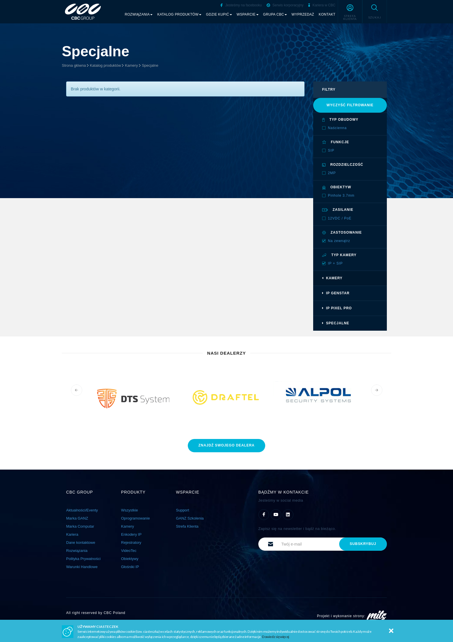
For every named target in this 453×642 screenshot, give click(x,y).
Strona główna (74, 65)
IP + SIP (335, 263)
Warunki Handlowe (82, 567)
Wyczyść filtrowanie (350, 105)
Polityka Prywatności (83, 559)
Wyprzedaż (303, 14)
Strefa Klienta (187, 526)
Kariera (72, 534)
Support (182, 510)
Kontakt (327, 14)
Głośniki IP (130, 567)
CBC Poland (114, 613)
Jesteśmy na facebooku (240, 5)
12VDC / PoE (340, 218)
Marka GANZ (77, 518)
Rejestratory (131, 542)
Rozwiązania (77, 550)
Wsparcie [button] (248, 14)
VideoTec (128, 550)
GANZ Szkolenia (190, 518)
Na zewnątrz (339, 241)
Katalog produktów (105, 65)
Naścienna (337, 128)
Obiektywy (129, 559)
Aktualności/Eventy (82, 510)
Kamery (131, 65)
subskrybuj (363, 544)
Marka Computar (80, 526)
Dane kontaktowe (80, 542)
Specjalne (150, 65)
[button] (350, 11)
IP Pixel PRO (337, 308)
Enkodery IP (131, 534)
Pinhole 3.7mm (341, 195)
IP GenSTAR (336, 293)
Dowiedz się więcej (275, 636)
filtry (328, 90)
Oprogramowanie (135, 518)
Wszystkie (129, 510)
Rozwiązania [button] (139, 14)
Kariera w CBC (321, 5)
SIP (331, 150)
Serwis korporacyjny (285, 5)
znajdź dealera (226, 445)
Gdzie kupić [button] (219, 14)
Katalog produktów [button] (179, 14)
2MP (332, 173)
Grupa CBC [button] (275, 14)
